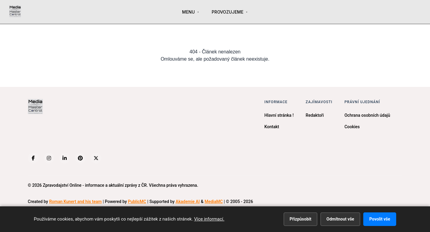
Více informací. (209, 219)
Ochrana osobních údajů (367, 115)
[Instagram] (48, 158)
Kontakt (272, 126)
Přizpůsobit (300, 219)
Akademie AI (188, 201)
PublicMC (137, 201)
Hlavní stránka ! (279, 115)
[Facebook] (33, 158)
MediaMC (213, 201)
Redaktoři (315, 115)
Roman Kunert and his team (75, 201)
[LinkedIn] (64, 158)
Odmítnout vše (340, 219)
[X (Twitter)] (96, 158)
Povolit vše (379, 219)
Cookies (352, 126)
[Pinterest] (80, 158)
